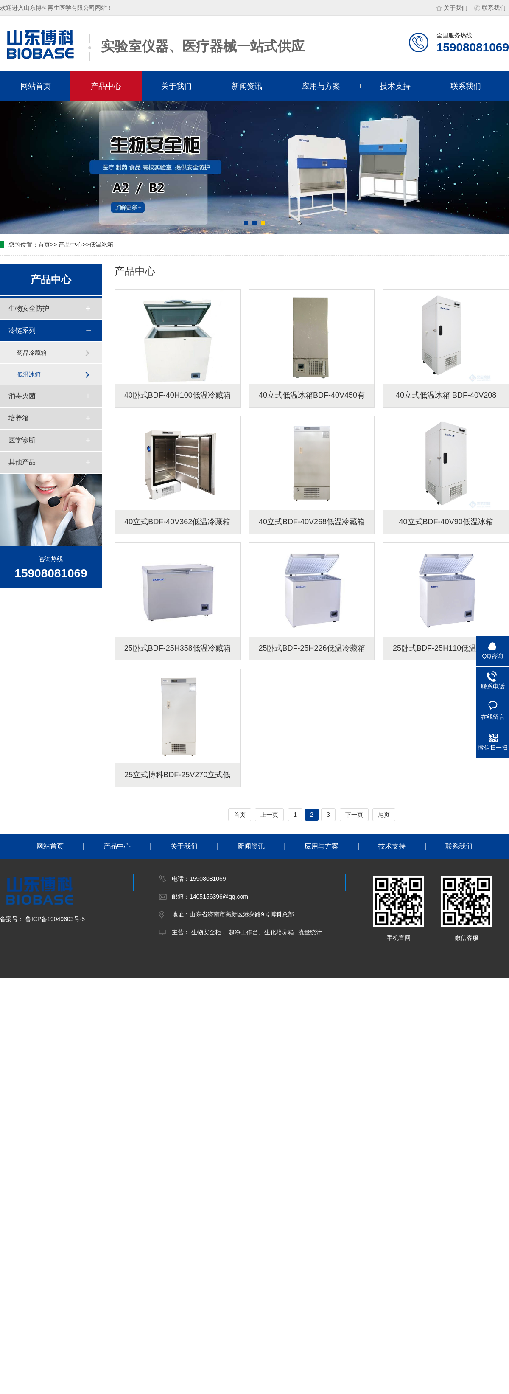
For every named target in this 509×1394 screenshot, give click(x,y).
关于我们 (451, 7)
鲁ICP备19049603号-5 (54, 919)
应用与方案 (321, 86)
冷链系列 (22, 330)
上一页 (269, 814)
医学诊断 (22, 440)
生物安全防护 (28, 308)
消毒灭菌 (22, 395)
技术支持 (395, 86)
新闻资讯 (247, 86)
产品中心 (106, 86)
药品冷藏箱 (32, 352)
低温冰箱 (101, 244)
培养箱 (18, 418)
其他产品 (22, 462)
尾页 (384, 814)
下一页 (354, 814)
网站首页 (35, 86)
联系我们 (490, 7)
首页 (44, 244)
